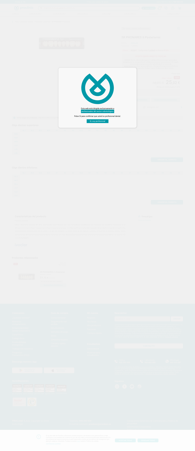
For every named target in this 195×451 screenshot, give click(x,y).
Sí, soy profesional (97, 121)
